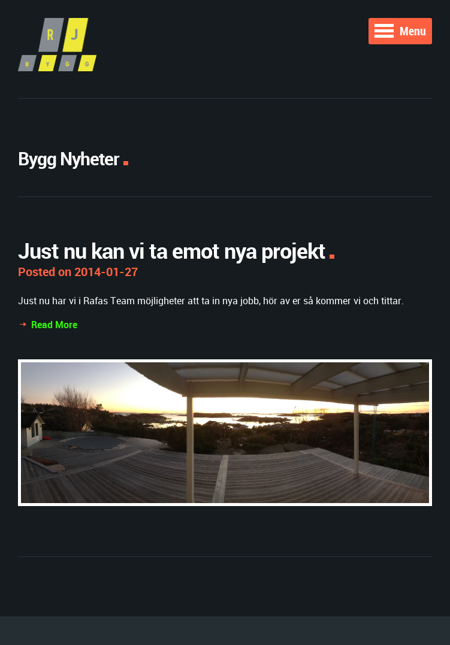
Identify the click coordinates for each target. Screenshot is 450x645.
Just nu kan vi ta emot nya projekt (171, 250)
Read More (54, 324)
